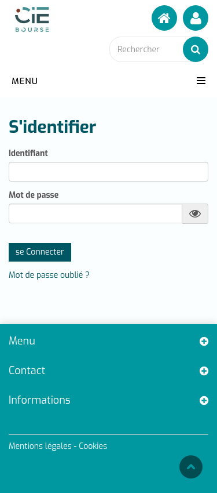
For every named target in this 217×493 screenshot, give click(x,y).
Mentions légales (40, 446)
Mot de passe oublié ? (49, 275)
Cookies (93, 446)
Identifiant (28, 153)
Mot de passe (33, 195)
